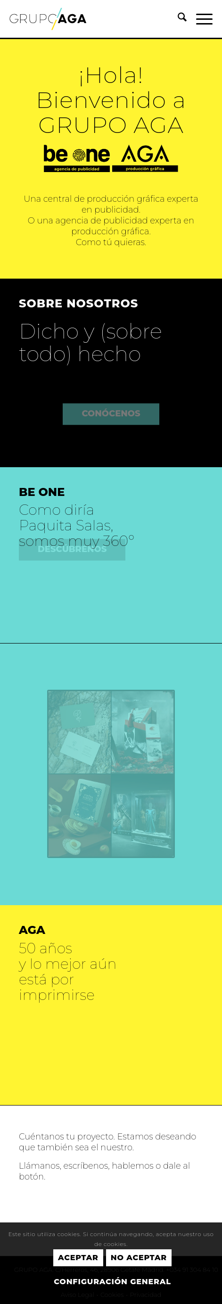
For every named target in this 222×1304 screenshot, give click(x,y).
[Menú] (200, 19)
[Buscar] (177, 19)
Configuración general (112, 1281)
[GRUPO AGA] (90, 19)
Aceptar (78, 1257)
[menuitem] (177, 19)
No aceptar (139, 1257)
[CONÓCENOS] (111, 402)
